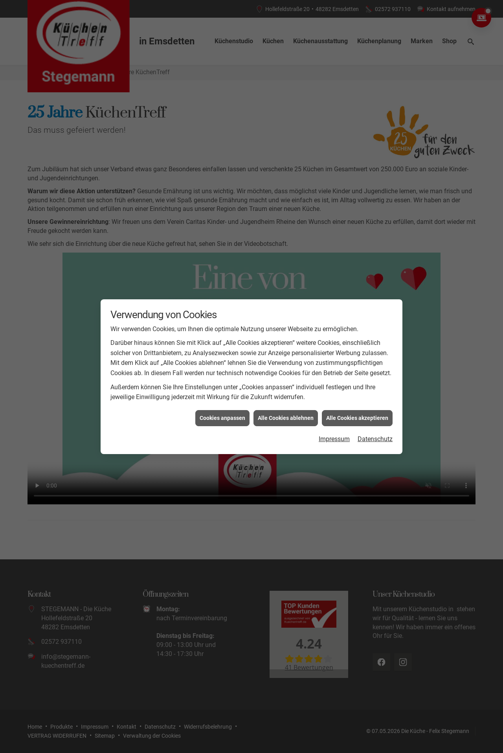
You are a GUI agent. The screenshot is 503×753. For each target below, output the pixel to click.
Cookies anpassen (222, 414)
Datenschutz (375, 435)
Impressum (334, 435)
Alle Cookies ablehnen (286, 414)
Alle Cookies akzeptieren (357, 414)
